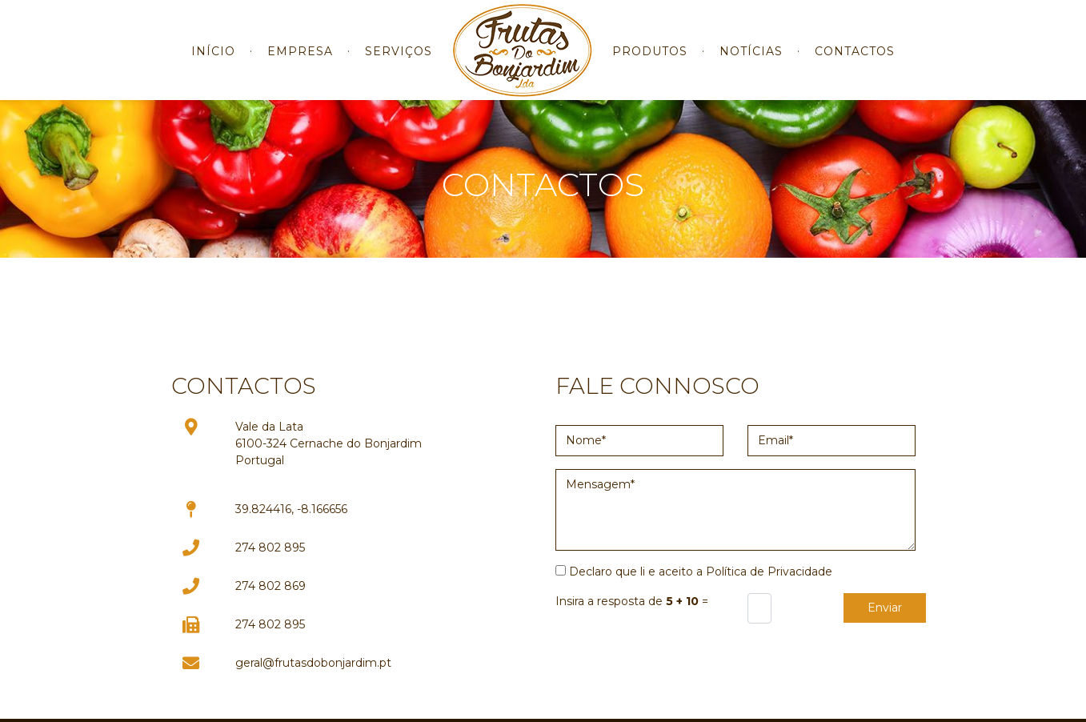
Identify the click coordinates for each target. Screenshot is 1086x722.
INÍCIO (213, 63)
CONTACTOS (855, 63)
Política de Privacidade (769, 571)
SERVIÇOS (398, 63)
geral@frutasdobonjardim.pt (313, 663)
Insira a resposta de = (631, 601)
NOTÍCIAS (751, 63)
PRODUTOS (649, 63)
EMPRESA (300, 63)
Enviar (885, 607)
